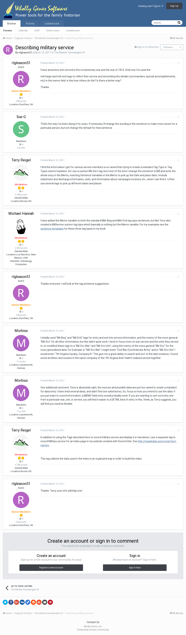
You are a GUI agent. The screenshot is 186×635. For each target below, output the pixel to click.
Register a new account (51, 567)
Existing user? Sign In (150, 6)
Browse (11, 23)
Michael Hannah (21, 213)
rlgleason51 (25, 52)
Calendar (23, 30)
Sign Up (174, 6)
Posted (51, 63)
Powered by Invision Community (93, 629)
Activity (30, 23)
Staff (37, 30)
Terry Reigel (21, 160)
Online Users (52, 30)
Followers (168, 47)
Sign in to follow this (148, 47)
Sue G (21, 117)
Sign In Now (135, 567)
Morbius (21, 330)
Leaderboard (73, 30)
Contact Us (93, 622)
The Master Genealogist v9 (69, 52)
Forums (7, 30)
